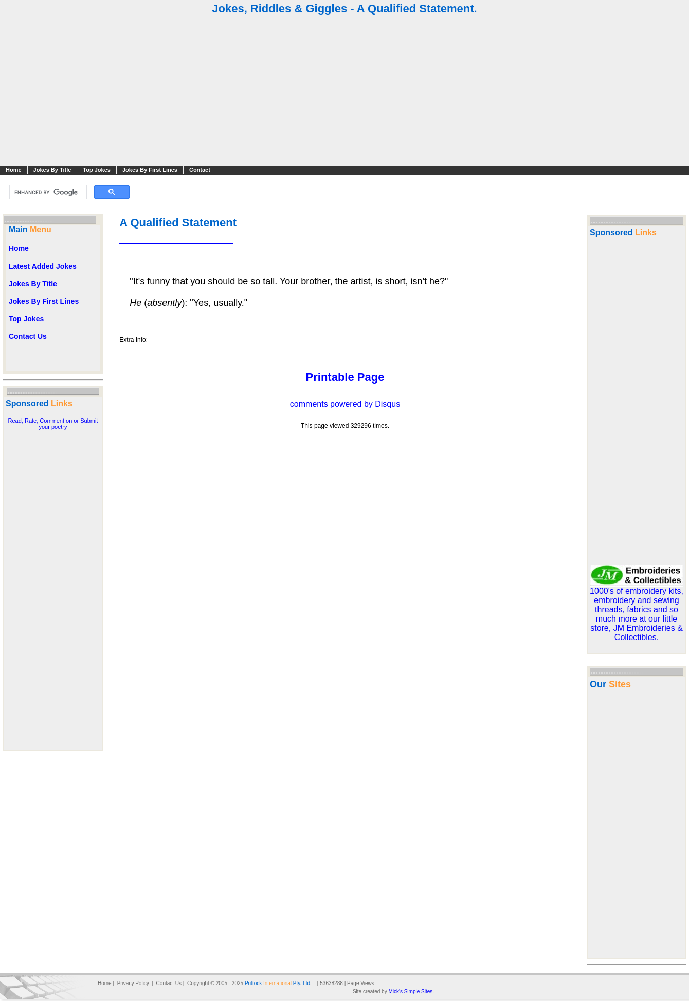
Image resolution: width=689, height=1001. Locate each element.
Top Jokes (97, 170)
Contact (199, 170)
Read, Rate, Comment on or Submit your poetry (53, 423)
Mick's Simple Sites (410, 991)
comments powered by (345, 403)
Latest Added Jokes (43, 266)
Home (14, 170)
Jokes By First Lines (149, 170)
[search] (47, 192)
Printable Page (345, 377)
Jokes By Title (52, 170)
